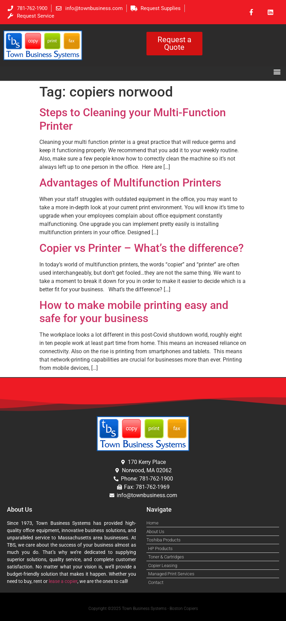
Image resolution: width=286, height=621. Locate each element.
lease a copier (63, 581)
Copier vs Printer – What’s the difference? (143, 248)
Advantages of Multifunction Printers (130, 182)
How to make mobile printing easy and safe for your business (133, 312)
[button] (277, 71)
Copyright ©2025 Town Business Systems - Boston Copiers (143, 608)
